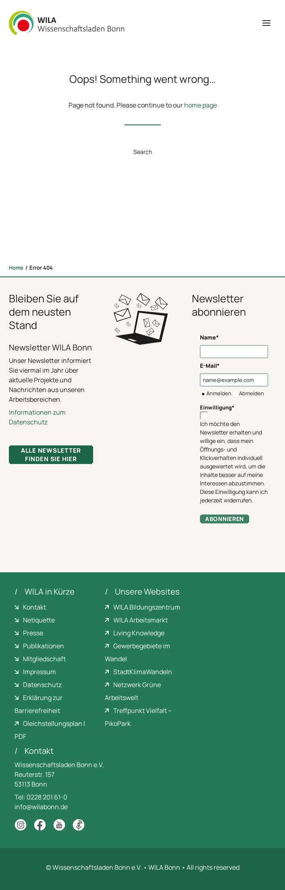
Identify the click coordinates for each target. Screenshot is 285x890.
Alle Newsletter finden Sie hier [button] (52, 454)
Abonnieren (224, 519)
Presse (33, 632)
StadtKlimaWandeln (142, 671)
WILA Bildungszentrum (146, 607)
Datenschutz (42, 684)
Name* (209, 337)
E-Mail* (210, 365)
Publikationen (43, 645)
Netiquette (39, 620)
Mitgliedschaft (44, 658)
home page (200, 105)
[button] (266, 23)
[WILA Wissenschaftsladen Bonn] (66, 23)
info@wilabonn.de (41, 806)
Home (16, 267)
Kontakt (34, 607)
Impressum (39, 671)
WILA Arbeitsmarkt (140, 620)
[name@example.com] (234, 379)
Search (142, 152)
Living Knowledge (138, 632)
